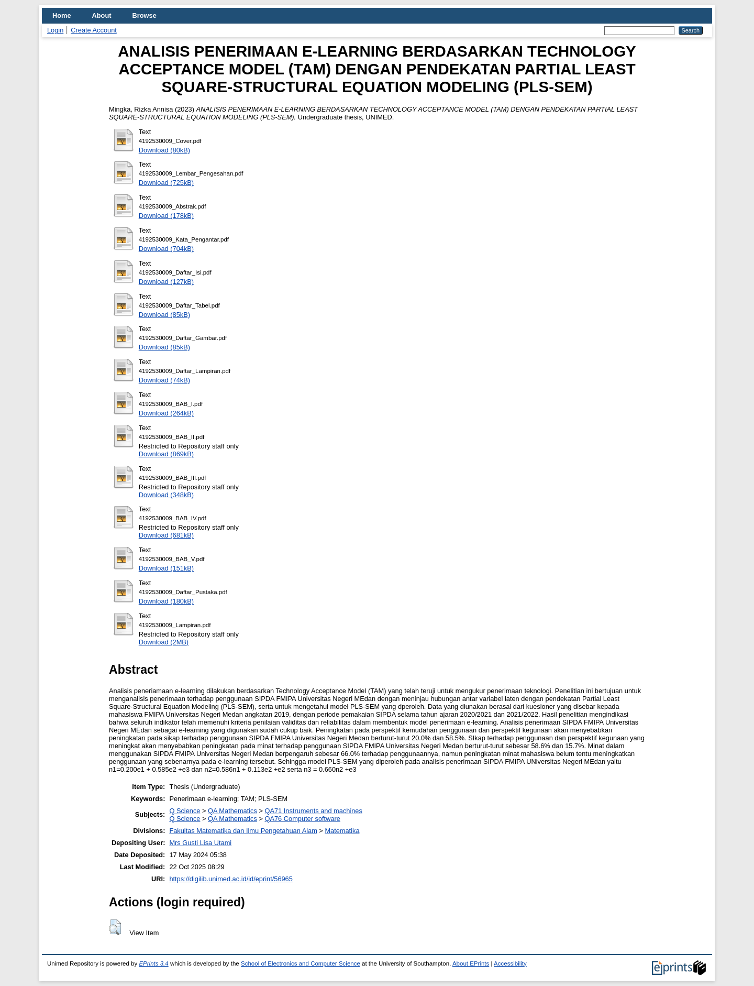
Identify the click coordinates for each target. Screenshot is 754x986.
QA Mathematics (232, 811)
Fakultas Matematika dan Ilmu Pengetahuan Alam (243, 831)
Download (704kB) (166, 249)
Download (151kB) (166, 568)
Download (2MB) (163, 642)
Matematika (342, 831)
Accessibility (510, 963)
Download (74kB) (164, 380)
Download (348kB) (166, 495)
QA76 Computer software (302, 819)
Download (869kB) (166, 454)
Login (55, 30)
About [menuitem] (102, 15)
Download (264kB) (166, 413)
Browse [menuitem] (144, 15)
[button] (115, 927)
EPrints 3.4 (153, 963)
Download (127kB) (166, 282)
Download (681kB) (166, 535)
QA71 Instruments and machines (313, 811)
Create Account (94, 30)
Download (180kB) (166, 601)
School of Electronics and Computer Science (300, 963)
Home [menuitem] (61, 15)
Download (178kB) (166, 216)
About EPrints (470, 963)
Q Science (184, 811)
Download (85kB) (164, 315)
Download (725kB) (166, 183)
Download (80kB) (164, 150)
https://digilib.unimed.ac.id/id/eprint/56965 (230, 879)
